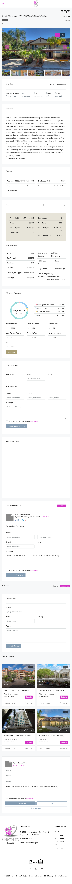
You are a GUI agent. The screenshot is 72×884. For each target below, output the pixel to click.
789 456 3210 (22, 517)
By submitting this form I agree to (22, 421)
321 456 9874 (35, 517)
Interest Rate (53, 324)
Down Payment (33, 324)
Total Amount (11, 324)
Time (50, 374)
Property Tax (32, 333)
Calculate (11, 352)
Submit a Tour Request (17, 426)
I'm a (39, 542)
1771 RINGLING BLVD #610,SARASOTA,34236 (20, 736)
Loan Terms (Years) (13, 333)
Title (8, 617)
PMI (7, 342)
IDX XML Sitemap (61, 876)
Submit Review (13, 646)
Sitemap (39, 876)
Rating (40, 617)
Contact (59, 835)
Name (8, 393)
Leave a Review (65, 586)
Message (9, 402)
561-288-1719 (27, 839)
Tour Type (10, 374)
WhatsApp (47, 517)
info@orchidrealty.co (30, 843)
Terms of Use (34, 421)
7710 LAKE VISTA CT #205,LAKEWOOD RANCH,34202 (23, 690)
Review (9, 626)
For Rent (5, 20)
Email (50, 393)
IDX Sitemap (48, 876)
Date (29, 374)
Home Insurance (54, 333)
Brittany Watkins (10, 703)
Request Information (16, 575)
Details (29, 697)
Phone (29, 393)
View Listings (61, 506)
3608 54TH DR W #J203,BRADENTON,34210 (54, 690)
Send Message (20, 803)
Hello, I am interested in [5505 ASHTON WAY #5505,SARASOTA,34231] (36, 561)
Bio (57, 832)
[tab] (57, 35)
